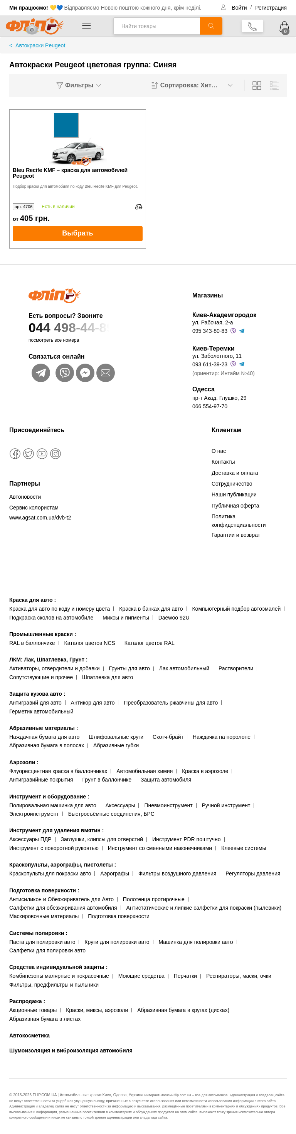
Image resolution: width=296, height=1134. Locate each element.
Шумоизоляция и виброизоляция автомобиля (71, 1050)
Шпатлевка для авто (107, 677)
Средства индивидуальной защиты (58, 967)
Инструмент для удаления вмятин (56, 830)
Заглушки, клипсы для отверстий (102, 839)
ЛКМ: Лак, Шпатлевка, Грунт (48, 659)
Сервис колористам (34, 507)
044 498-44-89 (95, 328)
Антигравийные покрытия (41, 780)
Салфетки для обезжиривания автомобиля (63, 908)
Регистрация (271, 8)
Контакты (223, 462)
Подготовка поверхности (44, 890)
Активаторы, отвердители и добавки (54, 668)
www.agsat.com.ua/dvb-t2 (40, 517)
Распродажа (27, 1001)
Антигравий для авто (35, 703)
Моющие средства (141, 976)
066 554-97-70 (209, 406)
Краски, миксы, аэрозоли (97, 1010)
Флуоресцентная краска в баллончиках (58, 771)
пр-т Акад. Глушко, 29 (219, 398)
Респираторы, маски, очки (238, 976)
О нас (219, 451)
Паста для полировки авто (42, 942)
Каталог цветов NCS (89, 643)
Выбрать (77, 233)
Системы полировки (38, 933)
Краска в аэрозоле (205, 771)
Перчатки (185, 976)
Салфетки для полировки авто (47, 950)
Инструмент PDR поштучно (186, 839)
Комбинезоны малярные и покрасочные (59, 976)
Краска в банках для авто (151, 609)
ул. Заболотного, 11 (217, 356)
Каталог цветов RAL (149, 643)
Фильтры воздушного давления (177, 873)
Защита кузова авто (37, 694)
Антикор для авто (93, 703)
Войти (240, 8)
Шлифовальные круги (116, 737)
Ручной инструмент (226, 805)
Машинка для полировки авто (196, 942)
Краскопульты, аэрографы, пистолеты (62, 865)
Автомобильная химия (144, 771)
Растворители (236, 668)
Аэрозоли (24, 762)
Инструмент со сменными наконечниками (160, 848)
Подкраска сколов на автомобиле (51, 618)
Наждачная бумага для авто (44, 737)
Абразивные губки (116, 745)
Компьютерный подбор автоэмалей (236, 609)
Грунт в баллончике (106, 780)
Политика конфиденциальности (239, 520)
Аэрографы (114, 873)
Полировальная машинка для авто (52, 805)
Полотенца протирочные (154, 899)
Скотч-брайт (168, 737)
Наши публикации (234, 494)
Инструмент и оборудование (49, 796)
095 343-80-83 (209, 331)
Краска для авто (32, 600)
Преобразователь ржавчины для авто (171, 703)
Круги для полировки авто (116, 942)
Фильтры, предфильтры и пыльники (54, 985)
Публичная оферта (235, 506)
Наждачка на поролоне (222, 737)
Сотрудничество (232, 484)
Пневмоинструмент (168, 805)
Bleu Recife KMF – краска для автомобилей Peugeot (70, 173)
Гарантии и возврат (236, 535)
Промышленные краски (42, 634)
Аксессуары (120, 805)
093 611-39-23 (209, 364)
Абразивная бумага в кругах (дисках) (183, 1010)
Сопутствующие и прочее (41, 677)
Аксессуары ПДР (30, 839)
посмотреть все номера (54, 340)
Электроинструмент (34, 814)
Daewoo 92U (174, 618)
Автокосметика (29, 1035)
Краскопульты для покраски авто (50, 873)
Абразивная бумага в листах (45, 1019)
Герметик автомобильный (41, 711)
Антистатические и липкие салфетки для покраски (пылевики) (203, 908)
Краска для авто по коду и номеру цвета (59, 609)
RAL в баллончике (32, 643)
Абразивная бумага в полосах (46, 745)
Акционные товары (33, 1010)
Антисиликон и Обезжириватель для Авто (61, 899)
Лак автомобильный (184, 668)
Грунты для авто (129, 668)
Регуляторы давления (252, 873)
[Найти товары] (156, 26)
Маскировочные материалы (44, 916)
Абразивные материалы (43, 728)
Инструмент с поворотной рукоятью (54, 848)
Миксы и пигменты (126, 618)
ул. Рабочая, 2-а (212, 322)
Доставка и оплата (235, 473)
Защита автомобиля (166, 780)
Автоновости (25, 497)
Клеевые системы (243, 848)
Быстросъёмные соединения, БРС (111, 814)
